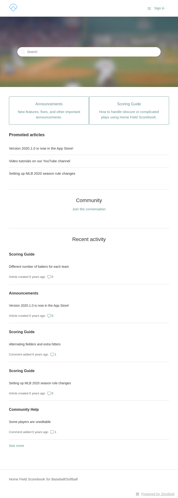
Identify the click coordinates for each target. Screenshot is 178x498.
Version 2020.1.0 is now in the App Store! (41, 148)
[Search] (89, 52)
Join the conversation (89, 209)
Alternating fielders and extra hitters (35, 344)
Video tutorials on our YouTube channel (39, 161)
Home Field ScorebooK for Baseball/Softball (43, 479)
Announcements (23, 293)
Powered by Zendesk (157, 494)
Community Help (24, 409)
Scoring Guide (22, 254)
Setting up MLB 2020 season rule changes (42, 173)
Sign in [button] (159, 8)
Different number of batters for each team (39, 266)
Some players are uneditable (30, 422)
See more (16, 446)
